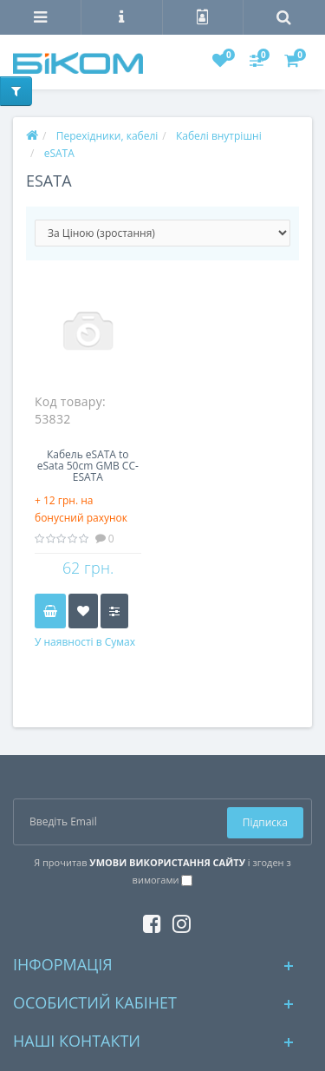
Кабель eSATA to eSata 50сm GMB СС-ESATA (88, 466)
